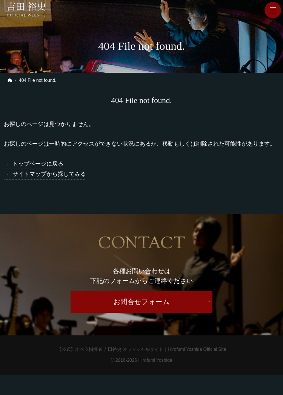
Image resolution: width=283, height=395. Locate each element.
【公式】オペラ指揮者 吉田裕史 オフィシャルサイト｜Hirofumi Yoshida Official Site (141, 348)
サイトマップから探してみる (49, 174)
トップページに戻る (37, 163)
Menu (273, 10)
